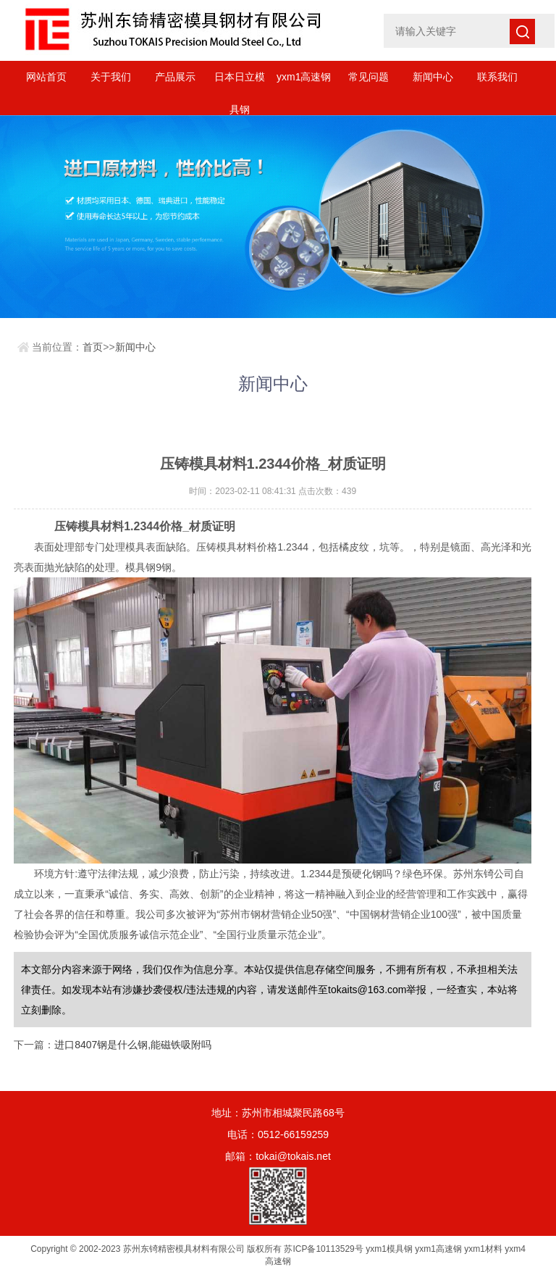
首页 (93, 347)
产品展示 (175, 77)
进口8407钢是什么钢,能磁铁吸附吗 (132, 1044)
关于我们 (110, 77)
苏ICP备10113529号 (323, 1249)
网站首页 (46, 77)
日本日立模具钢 (239, 82)
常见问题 (368, 77)
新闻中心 (433, 77)
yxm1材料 (483, 1249)
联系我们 (497, 77)
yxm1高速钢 (304, 77)
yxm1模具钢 (389, 1249)
